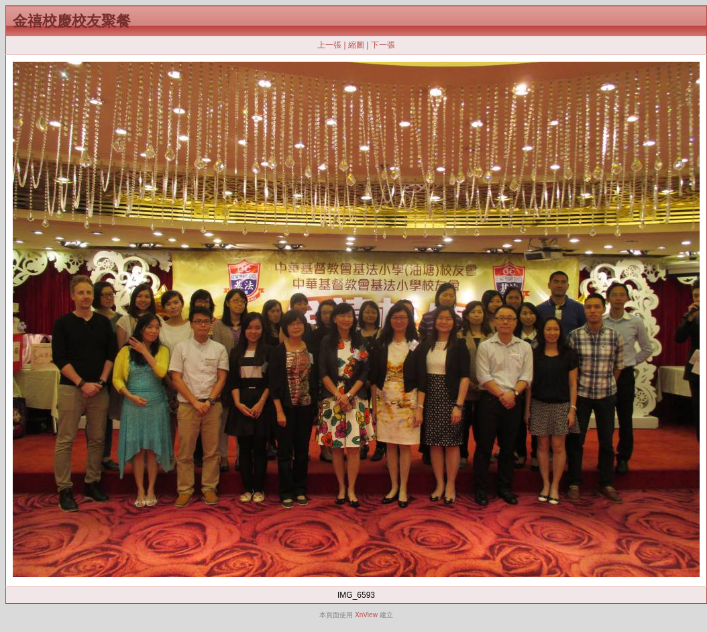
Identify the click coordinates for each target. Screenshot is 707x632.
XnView (366, 615)
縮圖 (356, 45)
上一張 (329, 45)
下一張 (383, 45)
